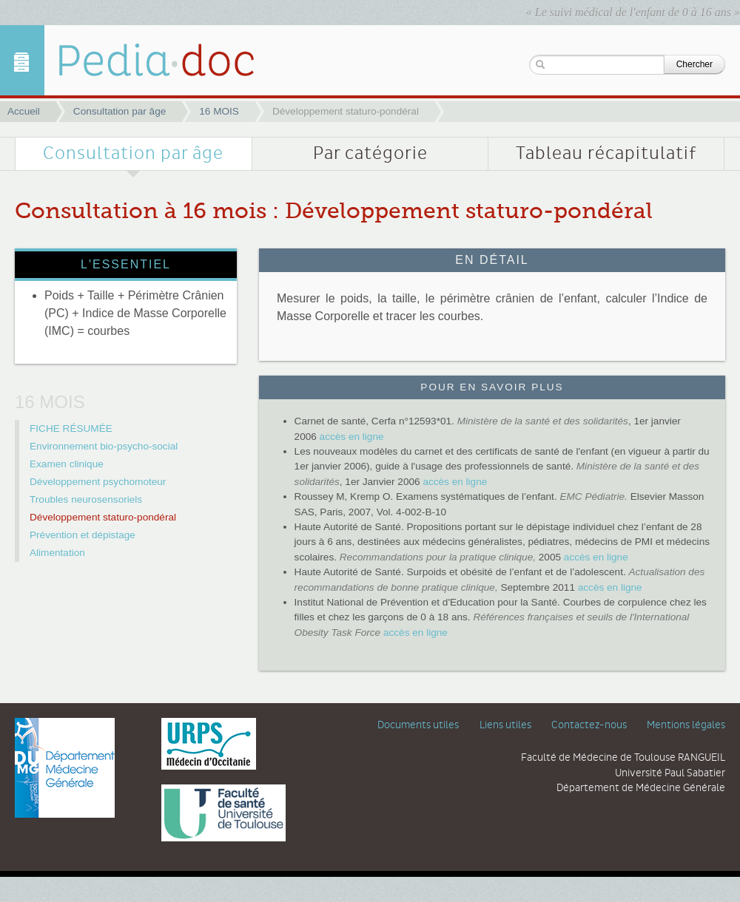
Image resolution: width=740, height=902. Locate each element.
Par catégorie (370, 154)
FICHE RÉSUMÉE (71, 428)
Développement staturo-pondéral (103, 517)
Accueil (23, 111)
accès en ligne (352, 436)
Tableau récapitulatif (606, 154)
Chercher (694, 64)
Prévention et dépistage (82, 534)
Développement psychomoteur (98, 481)
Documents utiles (418, 725)
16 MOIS (219, 111)
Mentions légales (686, 725)
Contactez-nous (589, 725)
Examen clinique (67, 463)
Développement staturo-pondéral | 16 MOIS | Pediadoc (144, 60)
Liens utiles (505, 725)
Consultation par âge (119, 111)
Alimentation (57, 552)
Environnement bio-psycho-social (104, 446)
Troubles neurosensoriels (86, 499)
